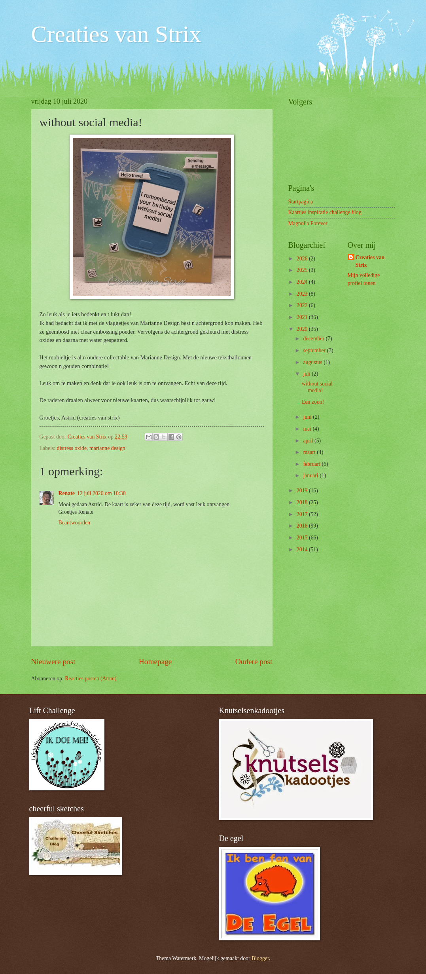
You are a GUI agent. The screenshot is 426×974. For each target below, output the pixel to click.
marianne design (107, 448)
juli (307, 374)
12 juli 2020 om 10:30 (101, 493)
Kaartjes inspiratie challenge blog (325, 212)
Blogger (260, 958)
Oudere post (254, 661)
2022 (303, 305)
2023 (303, 294)
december (314, 339)
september (315, 350)
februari (312, 464)
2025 (303, 270)
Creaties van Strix (116, 34)
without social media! (317, 387)
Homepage (155, 661)
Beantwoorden (74, 523)
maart (310, 452)
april (308, 441)
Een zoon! (313, 402)
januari (311, 475)
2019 (303, 491)
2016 (303, 526)
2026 (303, 259)
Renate (67, 493)
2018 (303, 502)
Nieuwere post (53, 661)
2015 (303, 538)
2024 (303, 282)
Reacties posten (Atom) (90, 679)
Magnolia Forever (308, 223)
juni (308, 417)
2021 (303, 317)
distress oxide (72, 448)
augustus (313, 362)
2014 (303, 550)
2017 (303, 514)
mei (307, 429)
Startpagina (300, 202)
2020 (303, 329)
